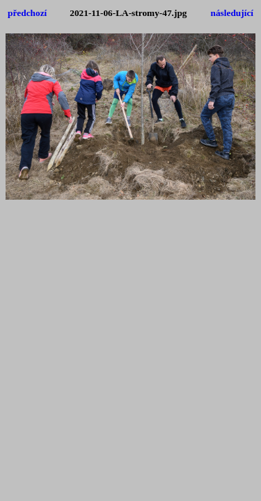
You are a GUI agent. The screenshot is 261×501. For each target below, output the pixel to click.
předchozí (27, 13)
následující (232, 13)
